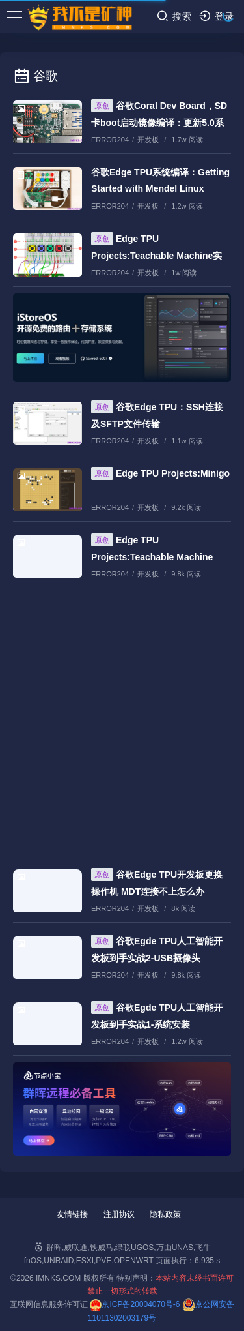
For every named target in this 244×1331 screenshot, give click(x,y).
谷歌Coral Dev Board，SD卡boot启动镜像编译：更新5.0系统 (159, 122)
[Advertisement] (122, 722)
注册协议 (119, 1214)
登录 (216, 16)
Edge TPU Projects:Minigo (160, 473)
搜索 (174, 16)
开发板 (148, 139)
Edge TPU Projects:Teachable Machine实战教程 (156, 255)
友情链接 (72, 1214)
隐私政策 (165, 1214)
